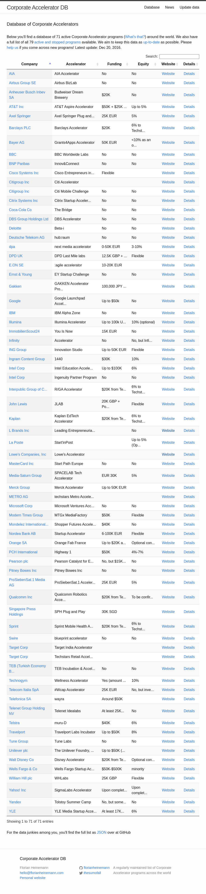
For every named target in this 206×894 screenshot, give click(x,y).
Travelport (17, 732)
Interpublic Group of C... (28, 389)
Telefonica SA (20, 699)
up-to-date (151, 42)
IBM (12, 313)
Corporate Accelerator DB (37, 7)
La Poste (16, 442)
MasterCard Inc (21, 464)
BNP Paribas (19, 164)
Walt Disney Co (21, 760)
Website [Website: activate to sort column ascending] (168, 64)
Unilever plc (18, 750)
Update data (189, 7)
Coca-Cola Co (20, 210)
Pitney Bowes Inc (23, 570)
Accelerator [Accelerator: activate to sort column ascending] (76, 64)
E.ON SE (16, 265)
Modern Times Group (26, 515)
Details (189, 74)
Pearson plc (18, 561)
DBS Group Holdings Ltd (28, 219)
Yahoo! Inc (17, 790)
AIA (12, 74)
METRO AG (18, 497)
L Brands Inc (19, 430)
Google (15, 301)
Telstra (14, 723)
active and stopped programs (57, 42)
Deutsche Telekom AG (27, 237)
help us (12, 48)
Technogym (18, 680)
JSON (102, 832)
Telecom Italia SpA (24, 690)
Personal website (32, 878)
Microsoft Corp (20, 506)
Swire (13, 638)
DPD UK (15, 256)
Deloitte (15, 228)
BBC (12, 154)
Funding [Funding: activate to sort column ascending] (114, 64)
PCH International (23, 552)
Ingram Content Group (27, 359)
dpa (12, 247)
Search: (172, 56)
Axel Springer (20, 116)
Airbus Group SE (22, 83)
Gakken (15, 286)
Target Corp (18, 647)
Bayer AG (16, 142)
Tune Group (18, 741)
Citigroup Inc (19, 182)
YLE (12, 811)
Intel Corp (17, 368)
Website (168, 74)
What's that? (135, 37)
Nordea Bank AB (22, 534)
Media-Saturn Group (25, 475)
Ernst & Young (20, 274)
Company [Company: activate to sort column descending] (29, 64)
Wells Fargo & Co (23, 769)
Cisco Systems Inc (24, 173)
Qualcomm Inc (20, 597)
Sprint (13, 626)
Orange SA (18, 543)
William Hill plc (20, 778)
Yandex (15, 802)
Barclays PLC (20, 128)
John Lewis (18, 404)
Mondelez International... (28, 524)
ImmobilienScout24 (24, 331)
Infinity (14, 340)
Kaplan (14, 419)
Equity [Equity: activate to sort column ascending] (143, 64)
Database (152, 7)
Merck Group (19, 487)
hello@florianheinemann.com (42, 873)
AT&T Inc (16, 107)
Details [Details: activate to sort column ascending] (189, 64)
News (169, 7)
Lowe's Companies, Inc (27, 454)
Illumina (15, 322)
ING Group (17, 350)
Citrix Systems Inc (23, 201)
